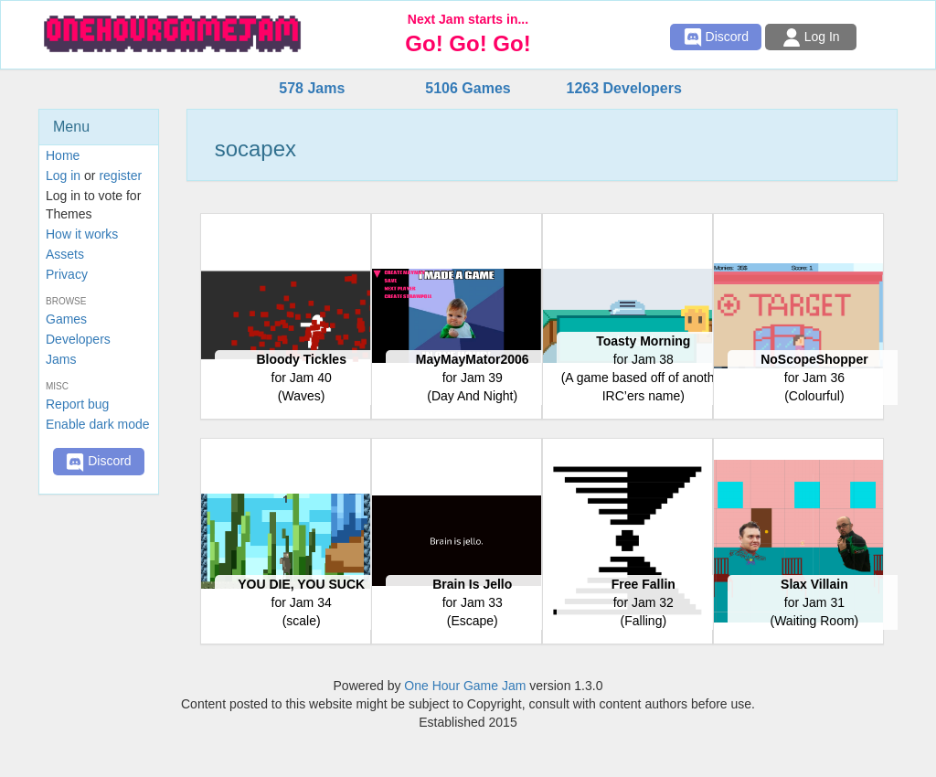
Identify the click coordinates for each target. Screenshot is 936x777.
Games (66, 319)
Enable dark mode (98, 424)
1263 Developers (623, 88)
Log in (63, 175)
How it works (82, 234)
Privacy (67, 274)
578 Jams (312, 88)
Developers (78, 339)
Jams (61, 359)
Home (63, 155)
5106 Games (467, 88)
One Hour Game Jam (465, 685)
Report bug (77, 404)
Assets (65, 254)
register (120, 175)
